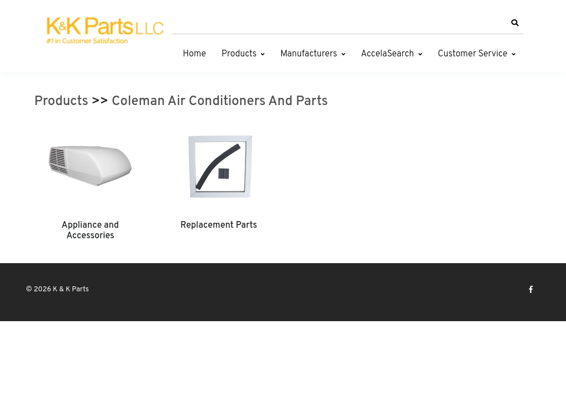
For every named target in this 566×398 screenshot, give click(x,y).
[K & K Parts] (103, 31)
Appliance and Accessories (90, 230)
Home (194, 54)
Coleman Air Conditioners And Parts (220, 101)
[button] (514, 23)
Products (239, 54)
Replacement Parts (218, 225)
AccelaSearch (387, 54)
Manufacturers (308, 54)
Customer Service (472, 54)
